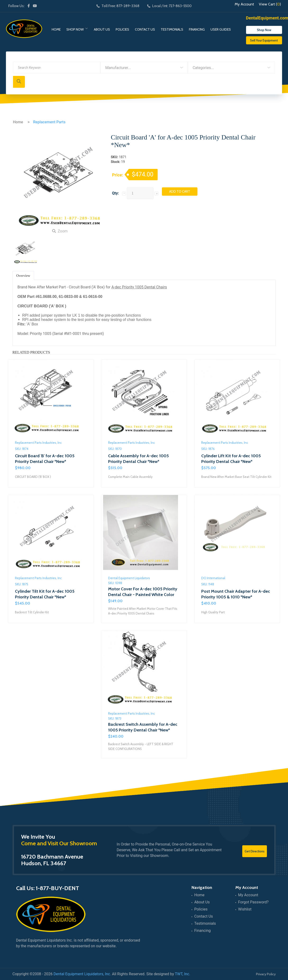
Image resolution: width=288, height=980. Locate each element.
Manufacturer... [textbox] (118, 67)
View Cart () (270, 4)
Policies (122, 29)
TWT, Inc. (182, 974)
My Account (244, 4)
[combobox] (143, 68)
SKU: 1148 (207, 584)
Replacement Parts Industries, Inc (38, 442)
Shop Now (75, 29)
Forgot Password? (253, 902)
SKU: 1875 (21, 584)
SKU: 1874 (21, 449)
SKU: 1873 (114, 718)
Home (56, 29)
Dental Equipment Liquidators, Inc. (82, 974)
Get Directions (255, 851)
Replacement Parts (49, 122)
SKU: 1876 (208, 449)
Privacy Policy (266, 974)
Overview (23, 275)
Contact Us (145, 29)
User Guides (220, 29)
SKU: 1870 (115, 449)
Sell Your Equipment (264, 40)
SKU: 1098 (115, 583)
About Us (102, 29)
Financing (197, 29)
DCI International (213, 578)
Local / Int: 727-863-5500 (169, 6)
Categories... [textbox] (203, 67)
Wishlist (244, 909)
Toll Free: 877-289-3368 (117, 6)
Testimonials (172, 29)
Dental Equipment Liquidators (129, 578)
